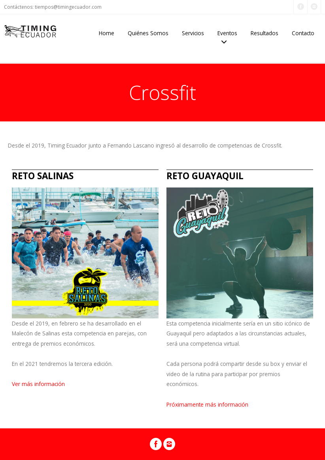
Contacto (303, 33)
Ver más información (38, 384)
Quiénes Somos (148, 33)
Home (106, 33)
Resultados (264, 33)
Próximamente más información (207, 404)
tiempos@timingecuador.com (68, 7)
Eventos (227, 33)
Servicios (193, 33)
